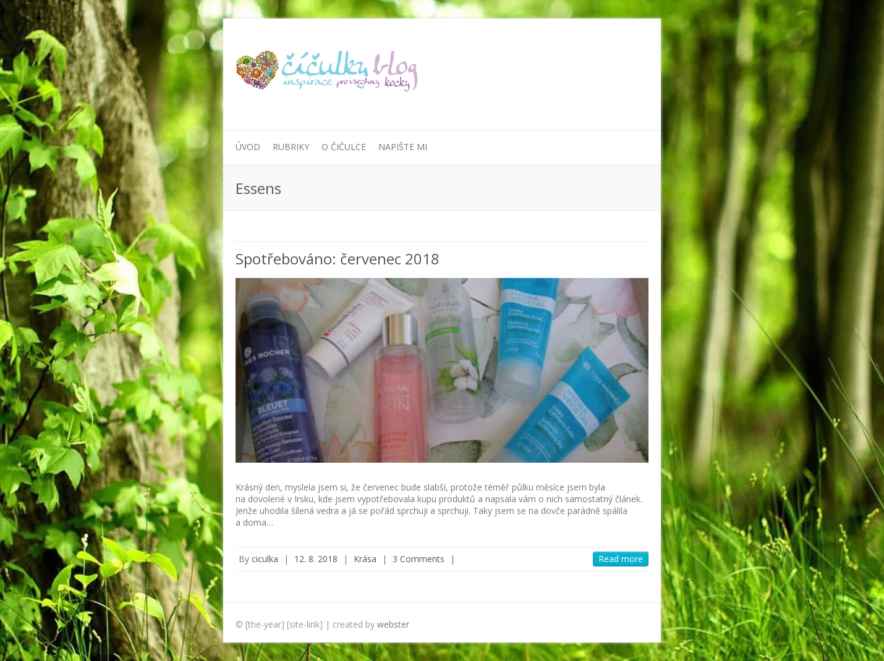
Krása (365, 559)
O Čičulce (343, 147)
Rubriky (291, 147)
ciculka (265, 559)
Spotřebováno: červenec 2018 (338, 258)
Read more (620, 559)
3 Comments (418, 559)
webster (393, 624)
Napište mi (402, 147)
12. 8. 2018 (316, 559)
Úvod (248, 147)
